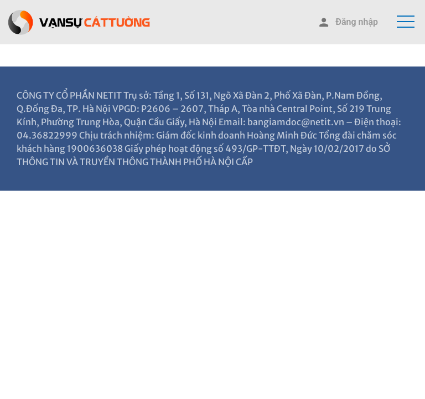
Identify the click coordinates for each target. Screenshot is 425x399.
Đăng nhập (347, 22)
